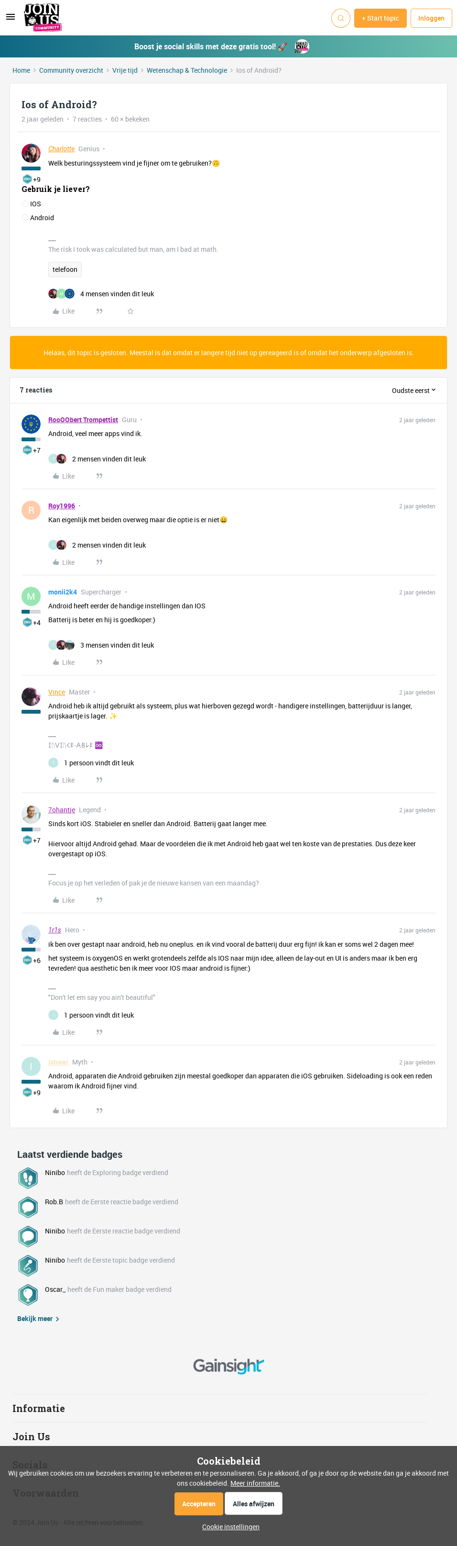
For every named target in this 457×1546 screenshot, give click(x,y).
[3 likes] (101, 645)
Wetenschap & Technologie (187, 70)
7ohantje (61, 809)
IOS (35, 203)
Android (42, 217)
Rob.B (54, 1201)
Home (21, 70)
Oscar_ (55, 1289)
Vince (56, 691)
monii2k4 (62, 591)
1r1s (54, 930)
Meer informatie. (255, 1483)
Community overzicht (71, 70)
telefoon (65, 269)
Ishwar (58, 1061)
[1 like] (91, 763)
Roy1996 (61, 505)
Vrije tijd (125, 70)
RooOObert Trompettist (83, 419)
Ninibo (55, 1172)
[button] (10, 19)
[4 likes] (101, 294)
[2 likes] (97, 459)
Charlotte (61, 149)
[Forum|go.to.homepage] (43, 18)
